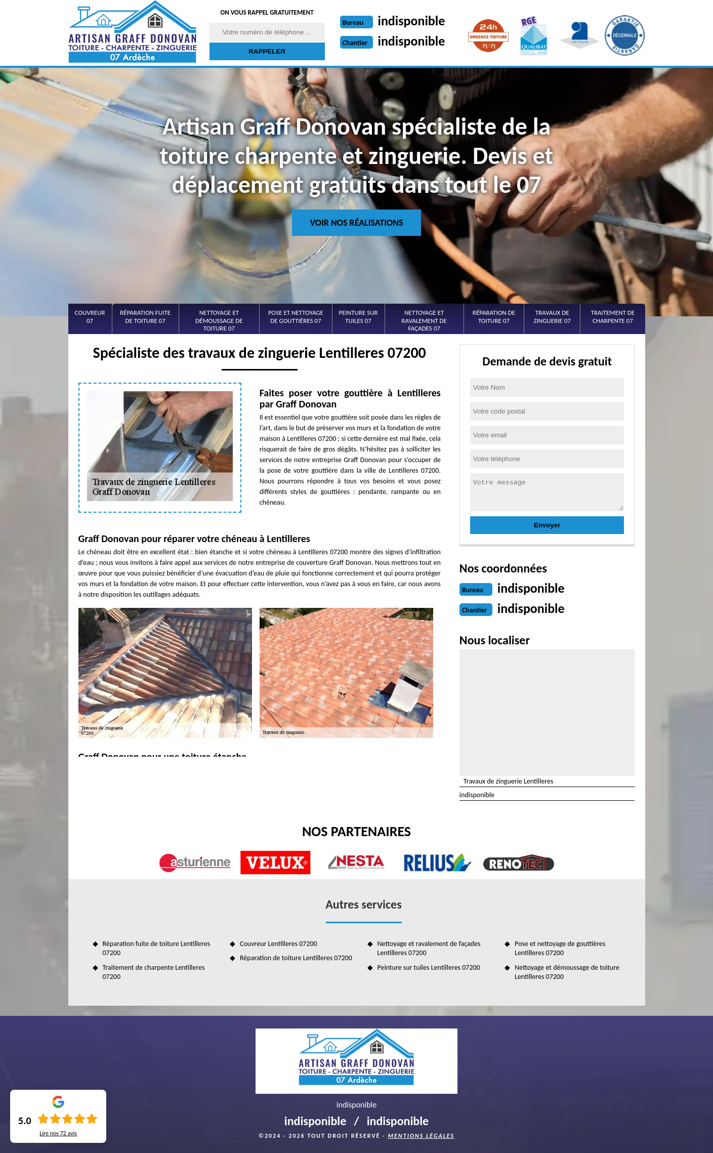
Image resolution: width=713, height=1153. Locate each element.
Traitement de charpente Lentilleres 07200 (154, 972)
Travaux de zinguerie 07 (551, 316)
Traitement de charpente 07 (613, 316)
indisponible (411, 21)
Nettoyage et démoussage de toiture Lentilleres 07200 (567, 972)
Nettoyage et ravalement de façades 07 (424, 320)
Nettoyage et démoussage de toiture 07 (219, 320)
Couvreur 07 (90, 316)
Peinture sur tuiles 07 (358, 316)
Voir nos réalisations (356, 222)
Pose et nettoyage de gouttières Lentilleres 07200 (560, 948)
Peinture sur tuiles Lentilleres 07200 (429, 967)
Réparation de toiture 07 (494, 316)
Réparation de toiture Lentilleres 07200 (296, 958)
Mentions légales (421, 1135)
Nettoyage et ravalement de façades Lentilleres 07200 (429, 948)
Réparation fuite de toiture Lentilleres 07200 (157, 948)
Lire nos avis (58, 1133)
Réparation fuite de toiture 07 (145, 316)
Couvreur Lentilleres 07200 (278, 943)
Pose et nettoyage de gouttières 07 (295, 316)
